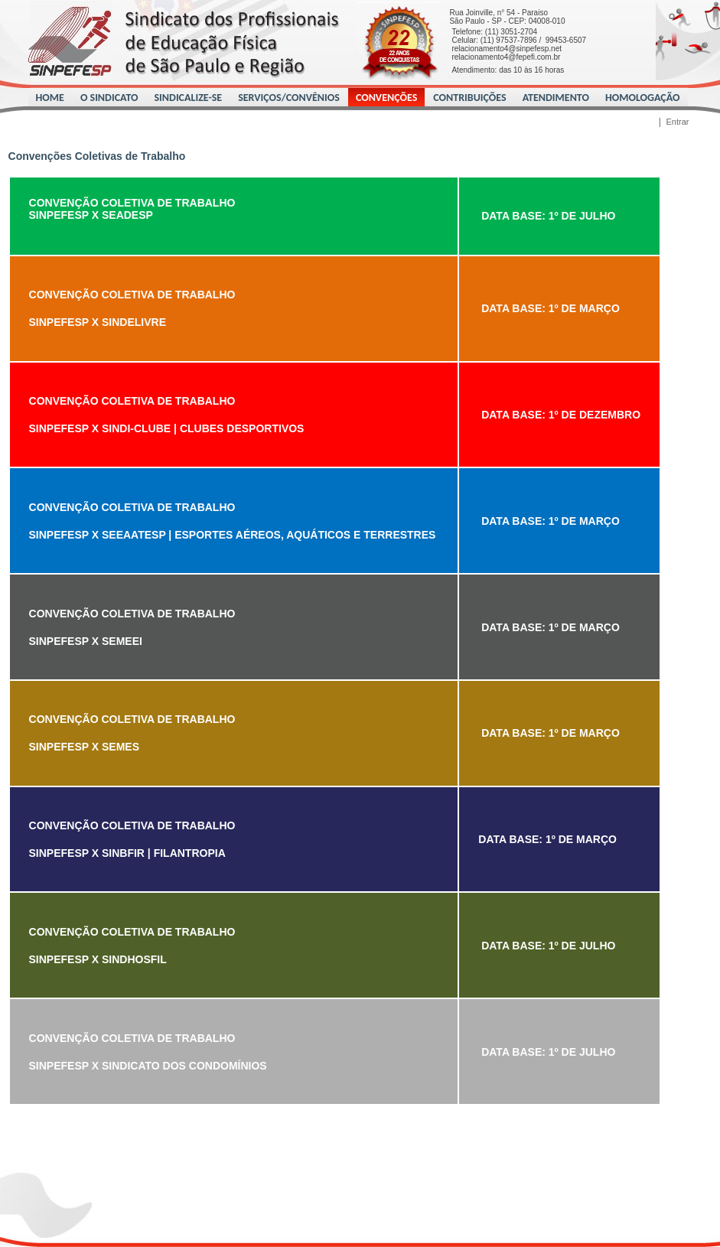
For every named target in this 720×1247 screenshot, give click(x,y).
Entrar (677, 121)
